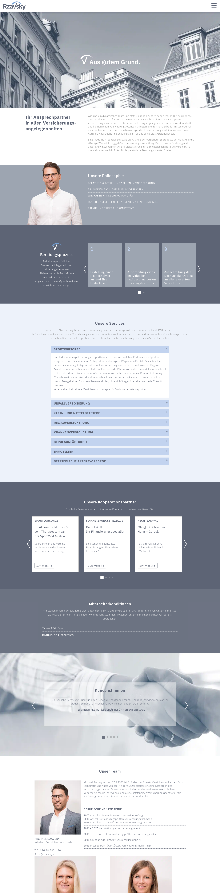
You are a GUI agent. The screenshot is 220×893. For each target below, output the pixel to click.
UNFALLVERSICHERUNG (72, 403)
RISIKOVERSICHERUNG (71, 423)
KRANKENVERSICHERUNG (73, 432)
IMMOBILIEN (63, 452)
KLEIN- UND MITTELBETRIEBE (77, 413)
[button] (139, 292)
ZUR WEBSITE (44, 565)
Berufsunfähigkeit (71, 442)
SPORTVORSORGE (67, 349)
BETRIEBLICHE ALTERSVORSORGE (80, 461)
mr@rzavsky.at (46, 854)
